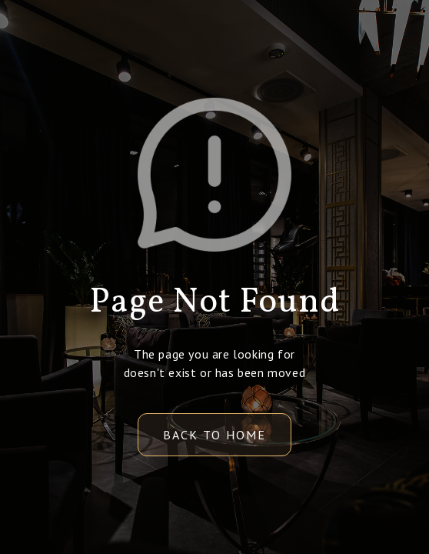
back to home (214, 434)
